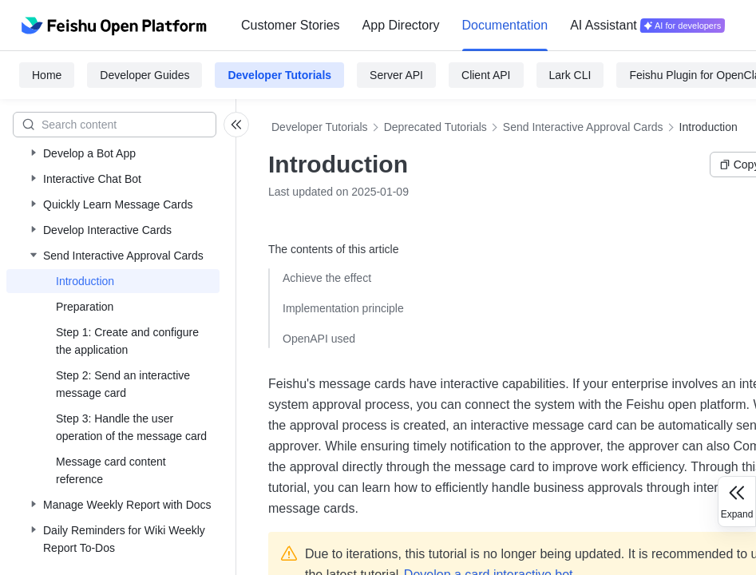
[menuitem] (290, 25)
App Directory (401, 25)
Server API (396, 75)
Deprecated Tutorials (435, 127)
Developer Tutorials (279, 75)
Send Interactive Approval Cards (583, 127)
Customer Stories (290, 25)
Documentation (505, 25)
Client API (485, 75)
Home (46, 75)
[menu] (483, 25)
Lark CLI (570, 75)
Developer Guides (144, 75)
